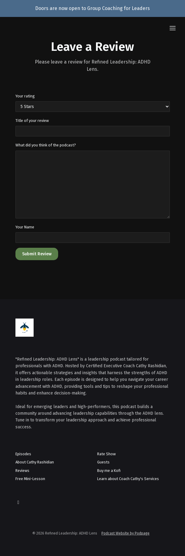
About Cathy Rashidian (34, 462)
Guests (103, 462)
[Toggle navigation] (173, 28)
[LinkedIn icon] (18, 502)
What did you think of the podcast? (45, 145)
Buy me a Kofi (109, 470)
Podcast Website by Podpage (125, 533)
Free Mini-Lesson (30, 478)
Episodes (23, 454)
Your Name (24, 227)
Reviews (22, 470)
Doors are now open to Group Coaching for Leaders (92, 8)
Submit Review (36, 254)
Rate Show (106, 454)
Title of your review (32, 120)
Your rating (25, 96)
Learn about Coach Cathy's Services (128, 478)
